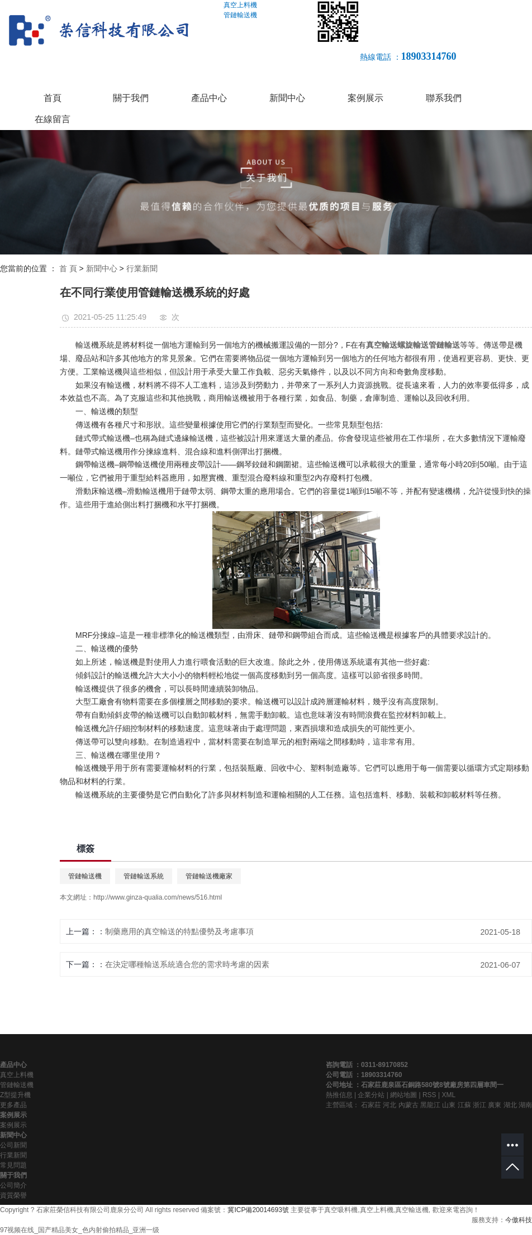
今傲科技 (518, 1220)
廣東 (494, 1105)
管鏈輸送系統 (144, 876)
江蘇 (464, 1105)
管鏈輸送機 (85, 876)
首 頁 (68, 268)
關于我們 (131, 98)
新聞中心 (287, 98)
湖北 (510, 1105)
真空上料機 (17, 1075)
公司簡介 (13, 1185)
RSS (429, 1095)
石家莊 (371, 1105)
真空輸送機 (412, 1210)
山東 (448, 1105)
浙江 (479, 1105)
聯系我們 (444, 98)
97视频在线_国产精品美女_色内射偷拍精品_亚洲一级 (79, 1230)
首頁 (52, 98)
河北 (389, 1105)
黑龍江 (430, 1105)
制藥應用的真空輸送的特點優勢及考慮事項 (179, 931)
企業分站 (371, 1095)
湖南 (525, 1105)
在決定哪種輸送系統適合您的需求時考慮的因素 (187, 964)
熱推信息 (339, 1095)
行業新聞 (142, 268)
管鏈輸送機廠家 (209, 876)
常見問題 (13, 1165)
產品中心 (209, 98)
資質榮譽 (13, 1195)
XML (448, 1095)
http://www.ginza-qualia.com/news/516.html (157, 897)
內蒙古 (408, 1105)
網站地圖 (403, 1095)
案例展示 (365, 98)
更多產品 (13, 1105)
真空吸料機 (341, 1210)
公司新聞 (13, 1145)
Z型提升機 (15, 1095)
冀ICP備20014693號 (257, 1210)
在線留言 (52, 119)
